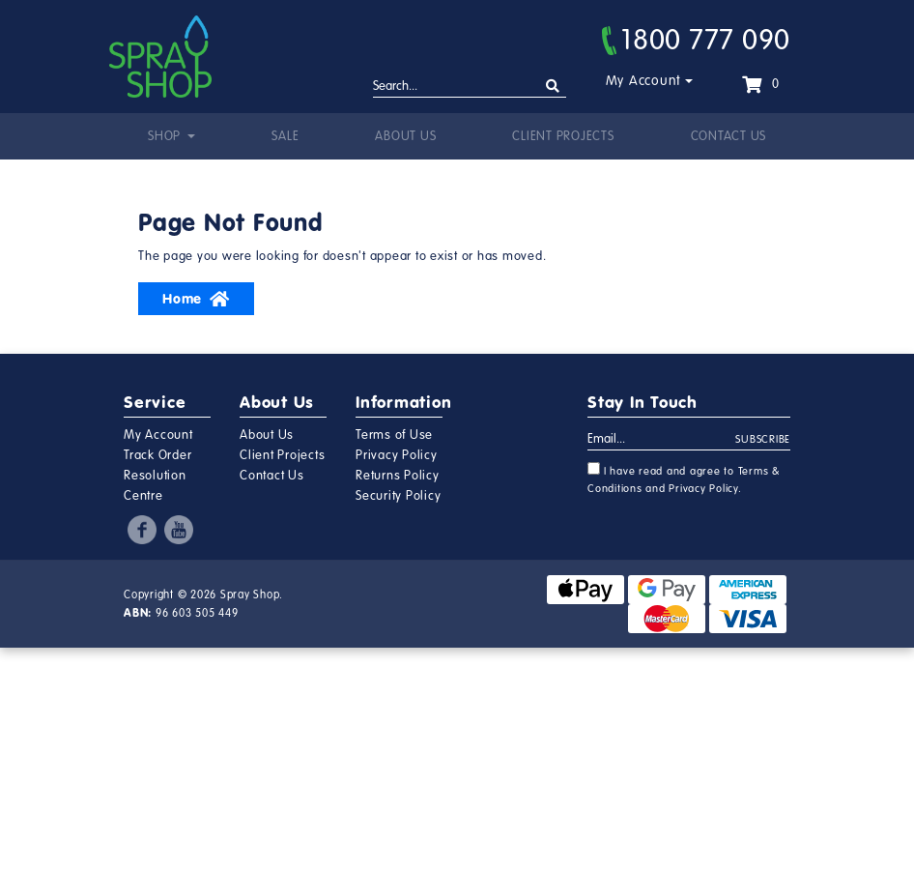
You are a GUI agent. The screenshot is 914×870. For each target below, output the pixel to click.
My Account (644, 80)
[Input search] (469, 87)
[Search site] (553, 86)
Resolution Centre (155, 486)
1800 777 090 (696, 39)
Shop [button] (166, 136)
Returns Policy (398, 475)
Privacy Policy (397, 455)
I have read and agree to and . (684, 478)
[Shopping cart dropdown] (760, 84)
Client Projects (563, 136)
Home (196, 298)
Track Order (157, 455)
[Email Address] (661, 439)
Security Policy (398, 496)
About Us (405, 136)
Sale (285, 136)
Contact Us (729, 136)
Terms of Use (394, 435)
